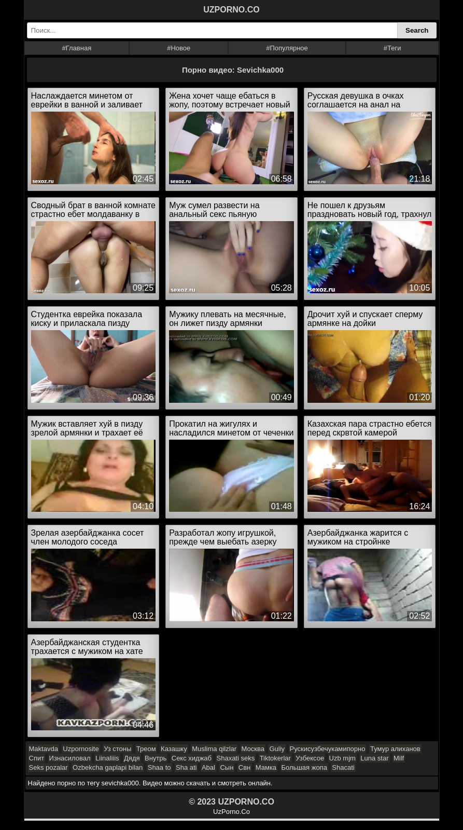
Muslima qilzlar (214, 749)
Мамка (266, 767)
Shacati (343, 767)
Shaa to (159, 767)
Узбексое (310, 758)
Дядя (131, 758)
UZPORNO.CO (231, 9)
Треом (146, 749)
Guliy (277, 749)
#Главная (76, 48)
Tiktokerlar (275, 758)
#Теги (392, 48)
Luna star (374, 758)
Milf (399, 758)
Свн (244, 767)
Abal (208, 767)
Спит (37, 758)
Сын (226, 767)
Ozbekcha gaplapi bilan (108, 767)
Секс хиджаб (192, 758)
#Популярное (287, 48)
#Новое (178, 48)
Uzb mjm (342, 758)
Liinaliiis (107, 758)
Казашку (174, 749)
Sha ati (186, 767)
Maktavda (43, 749)
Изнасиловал (70, 758)
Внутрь (155, 758)
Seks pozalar (48, 767)
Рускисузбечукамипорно (328, 749)
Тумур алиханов (395, 749)
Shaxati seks (236, 758)
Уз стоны (117, 749)
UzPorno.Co (231, 811)
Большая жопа (304, 767)
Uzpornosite (81, 749)
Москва (253, 749)
